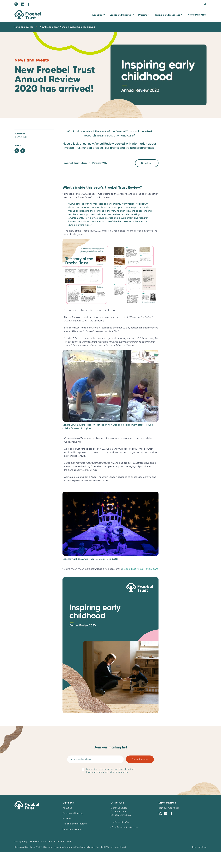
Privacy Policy (20, 841)
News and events (197, 14)
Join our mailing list (169, 807)
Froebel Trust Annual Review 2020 (140, 568)
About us (97, 14)
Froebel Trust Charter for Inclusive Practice (50, 841)
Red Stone (202, 847)
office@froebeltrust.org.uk (124, 827)
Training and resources (167, 14)
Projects (142, 14)
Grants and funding (120, 14)
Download (146, 163)
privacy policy (121, 772)
